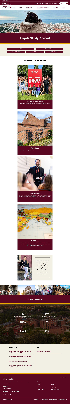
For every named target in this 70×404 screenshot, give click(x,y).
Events (39, 386)
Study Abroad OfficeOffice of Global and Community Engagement (8, 8)
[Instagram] (5, 394)
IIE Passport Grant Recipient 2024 (44, 351)
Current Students (38, 3)
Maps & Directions (15, 391)
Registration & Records (55, 389)
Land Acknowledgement (53, 399)
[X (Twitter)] (8, 394)
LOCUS (52, 384)
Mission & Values (41, 389)
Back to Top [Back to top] (63, 378)
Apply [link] (20, 48)
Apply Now (55, 3)
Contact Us (5, 391)
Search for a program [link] (23, 199)
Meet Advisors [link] (35, 51)
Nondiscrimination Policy (62, 399)
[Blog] (10, 394)
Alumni (50, 3)
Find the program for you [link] (23, 106)
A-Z (52, 391)
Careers (39, 387)
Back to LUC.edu (6, 0)
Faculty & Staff (45, 3)
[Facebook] (3, 394)
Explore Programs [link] (49, 48)
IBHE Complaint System (44, 399)
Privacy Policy (36, 399)
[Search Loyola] (63, 3)
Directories (53, 386)
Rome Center (35, 148)
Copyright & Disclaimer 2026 (7, 399)
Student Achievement (41, 391)
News (39, 384)
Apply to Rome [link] (21, 152)
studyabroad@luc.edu (7, 388)
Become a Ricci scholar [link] (23, 247)
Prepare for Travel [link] (54, 51)
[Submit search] (67, 3)
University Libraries (54, 387)
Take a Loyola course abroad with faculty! (18, 361)
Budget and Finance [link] (15, 51)
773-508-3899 (5, 386)
